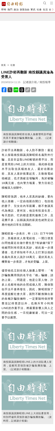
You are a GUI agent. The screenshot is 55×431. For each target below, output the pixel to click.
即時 (3, 9)
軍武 (33, 9)
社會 (39, 9)
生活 (45, 9)
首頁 (3, 65)
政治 (16, 9)
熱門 (10, 9)
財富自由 (24, 9)
